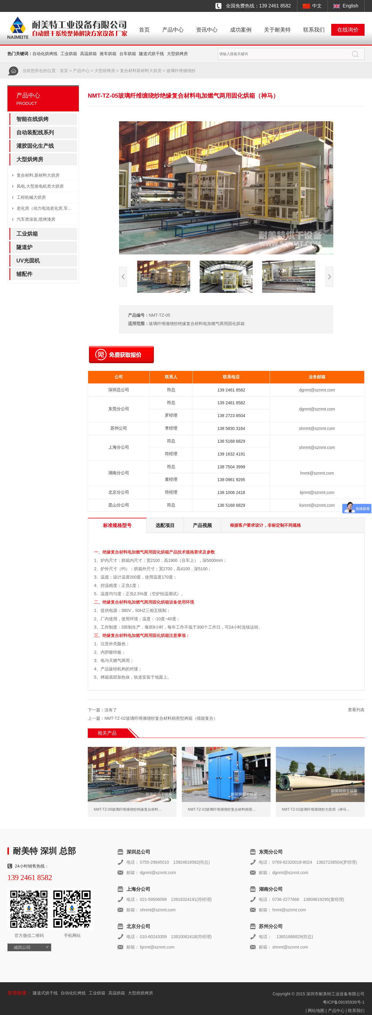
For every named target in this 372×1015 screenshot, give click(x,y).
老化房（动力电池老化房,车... (44, 208)
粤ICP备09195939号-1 (344, 1002)
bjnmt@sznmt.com (317, 492)
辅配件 (24, 274)
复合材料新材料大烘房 (141, 70)
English (350, 5)
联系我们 (314, 30)
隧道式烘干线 (151, 53)
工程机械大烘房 (31, 197)
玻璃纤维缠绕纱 (181, 70)
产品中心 (173, 30)
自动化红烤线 (73, 993)
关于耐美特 (277, 30)
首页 (144, 30)
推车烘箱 (108, 53)
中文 (317, 5)
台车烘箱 (127, 53)
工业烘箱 (68, 53)
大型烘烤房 (177, 53)
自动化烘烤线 (44, 53)
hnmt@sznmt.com (317, 473)
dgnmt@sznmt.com (317, 390)
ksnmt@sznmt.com (317, 505)
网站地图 (316, 1010)
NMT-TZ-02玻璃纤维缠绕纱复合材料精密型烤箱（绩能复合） (161, 718)
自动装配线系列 (35, 133)
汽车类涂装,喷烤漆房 (36, 219)
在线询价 (348, 30)
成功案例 (240, 30)
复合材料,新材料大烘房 (38, 175)
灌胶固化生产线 (35, 146)
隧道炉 (24, 247)
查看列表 (356, 709)
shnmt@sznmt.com (317, 428)
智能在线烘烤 (32, 119)
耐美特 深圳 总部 (44, 851)
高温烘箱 (88, 53)
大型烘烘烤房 (140, 993)
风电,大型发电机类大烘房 (40, 186)
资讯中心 (207, 30)
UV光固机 (28, 261)
